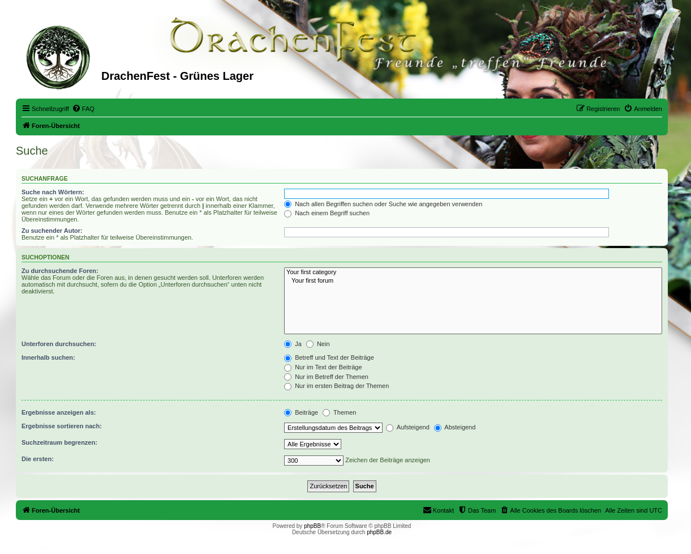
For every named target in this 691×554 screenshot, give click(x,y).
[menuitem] (83, 109)
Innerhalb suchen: (48, 357)
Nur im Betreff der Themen (326, 376)
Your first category (473, 272)
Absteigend (455, 427)
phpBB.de (379, 532)
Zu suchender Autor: (52, 230)
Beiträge (301, 412)
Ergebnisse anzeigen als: (59, 412)
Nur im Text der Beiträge (323, 367)
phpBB (312, 526)
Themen (339, 412)
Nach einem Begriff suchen (327, 213)
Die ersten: (38, 458)
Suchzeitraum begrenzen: (59, 442)
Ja (293, 343)
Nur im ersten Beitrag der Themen (336, 385)
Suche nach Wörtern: (53, 192)
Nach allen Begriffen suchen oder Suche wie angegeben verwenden (383, 204)
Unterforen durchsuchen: (59, 343)
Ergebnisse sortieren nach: (62, 426)
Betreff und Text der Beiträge (329, 357)
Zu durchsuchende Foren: (60, 270)
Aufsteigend (408, 427)
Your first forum (473, 281)
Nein (318, 343)
